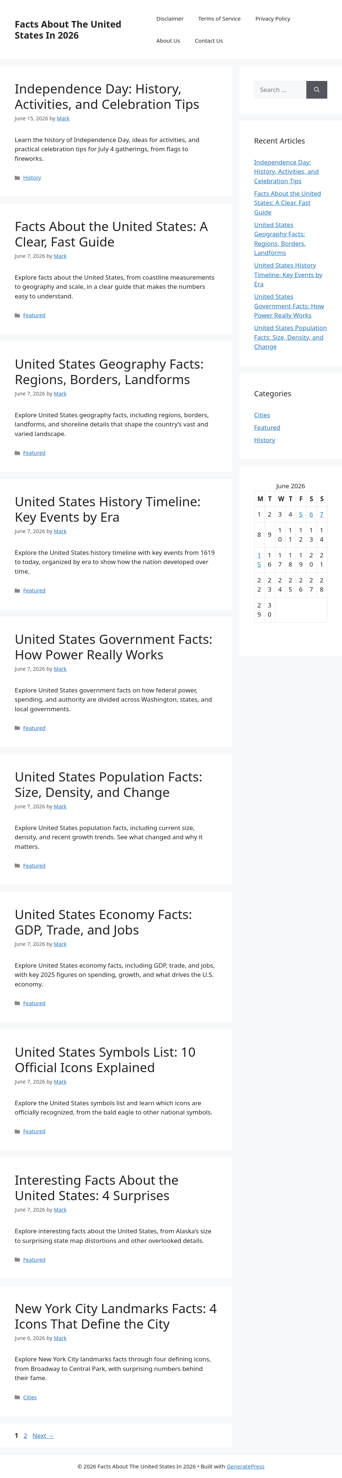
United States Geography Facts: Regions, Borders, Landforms (109, 371)
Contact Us (209, 40)
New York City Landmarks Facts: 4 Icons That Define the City (116, 1316)
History (32, 177)
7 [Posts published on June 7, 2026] (322, 514)
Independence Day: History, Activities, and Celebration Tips (107, 96)
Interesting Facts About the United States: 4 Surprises (97, 1187)
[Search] (316, 90)
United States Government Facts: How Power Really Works (114, 646)
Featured (34, 315)
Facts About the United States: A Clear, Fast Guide (111, 233)
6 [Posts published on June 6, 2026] (311, 514)
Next (43, 1435)
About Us (168, 40)
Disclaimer (170, 18)
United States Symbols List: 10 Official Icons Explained (105, 1059)
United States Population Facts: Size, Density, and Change (108, 784)
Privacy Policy (272, 18)
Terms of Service (219, 18)
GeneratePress (245, 1466)
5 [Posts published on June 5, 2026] (301, 514)
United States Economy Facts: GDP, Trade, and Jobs (103, 921)
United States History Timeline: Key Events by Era (108, 509)
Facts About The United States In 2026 (68, 29)
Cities (30, 1397)
